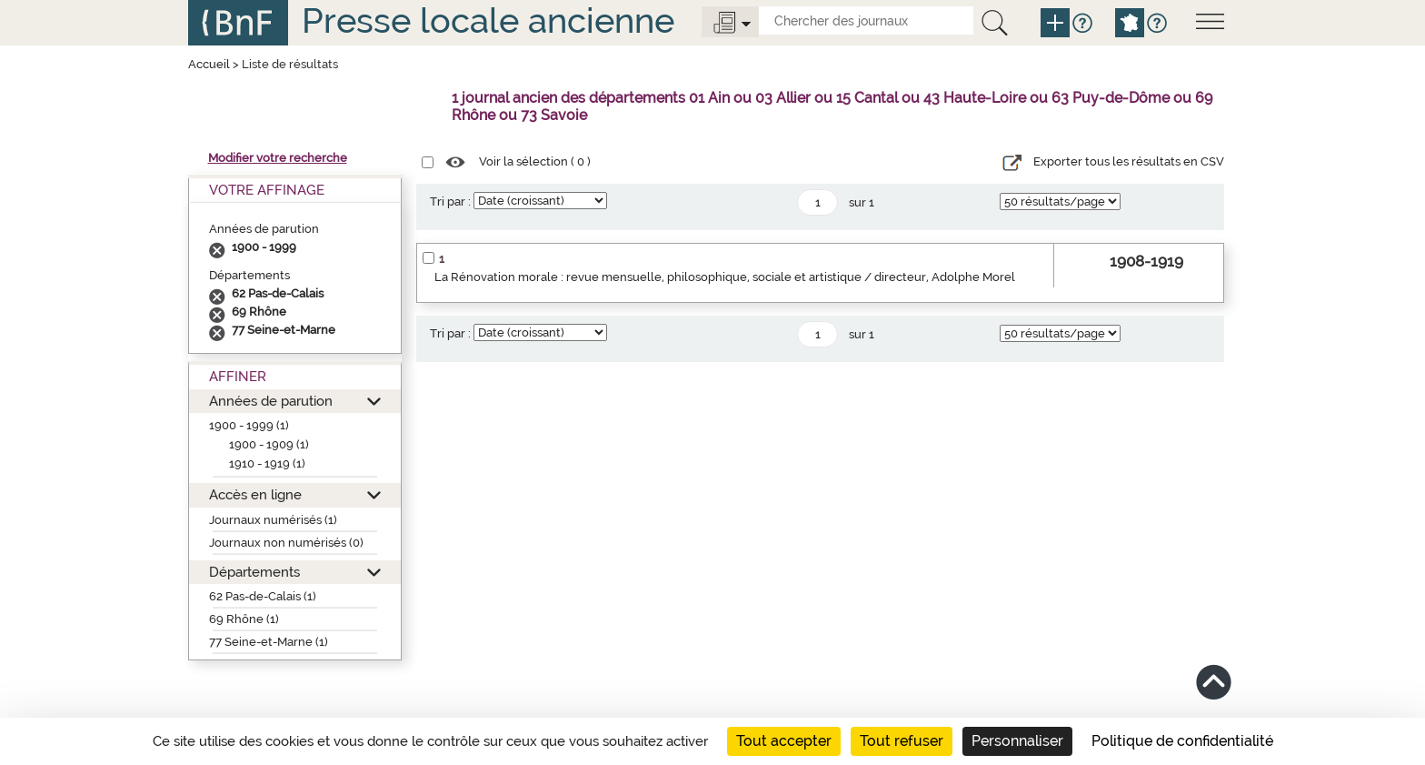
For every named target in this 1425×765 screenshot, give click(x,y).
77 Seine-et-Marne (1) (268, 642)
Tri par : (450, 201)
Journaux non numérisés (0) (286, 542)
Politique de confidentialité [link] (1182, 741)
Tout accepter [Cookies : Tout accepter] (784, 741)
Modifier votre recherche (277, 158)
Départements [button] (254, 571)
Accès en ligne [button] (255, 494)
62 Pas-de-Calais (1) (262, 596)
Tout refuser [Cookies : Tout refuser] (901, 741)
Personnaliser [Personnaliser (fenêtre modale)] (1017, 741)
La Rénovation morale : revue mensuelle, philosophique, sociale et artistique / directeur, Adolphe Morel (724, 277)
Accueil (209, 64)
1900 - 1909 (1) (269, 444)
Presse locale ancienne (488, 20)
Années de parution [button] (271, 400)
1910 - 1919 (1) (267, 463)
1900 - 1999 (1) (249, 425)
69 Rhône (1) (244, 619)
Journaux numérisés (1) (273, 520)
